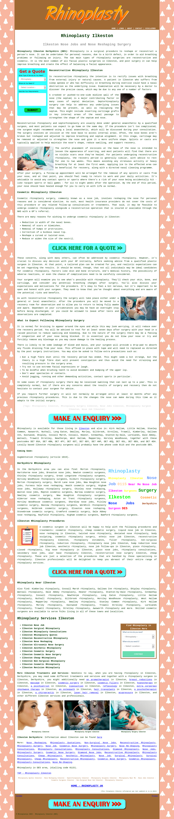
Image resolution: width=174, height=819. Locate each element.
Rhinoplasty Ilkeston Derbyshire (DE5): (42, 51)
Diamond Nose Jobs (89, 752)
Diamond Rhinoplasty (126, 749)
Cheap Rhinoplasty (50, 756)
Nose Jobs (149, 749)
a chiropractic (44, 692)
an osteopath (67, 689)
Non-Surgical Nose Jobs (100, 743)
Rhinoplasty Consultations (55, 749)
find (26, 589)
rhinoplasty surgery (40, 476)
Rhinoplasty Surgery (30, 746)
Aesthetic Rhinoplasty (80, 756)
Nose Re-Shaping (129, 746)
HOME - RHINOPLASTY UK (87, 785)
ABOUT (129, 28)
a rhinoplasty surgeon (139, 676)
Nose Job (51, 746)
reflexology (110, 686)
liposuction (76, 686)
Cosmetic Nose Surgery (74, 746)
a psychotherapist (145, 689)
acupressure (126, 692)
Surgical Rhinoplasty (128, 756)
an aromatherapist (97, 679)
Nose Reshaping (36, 743)
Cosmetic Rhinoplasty (142, 759)
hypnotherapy (145, 683)
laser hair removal (86, 692)
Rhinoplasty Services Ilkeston (45, 618)
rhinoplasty (103, 58)
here (99, 737)
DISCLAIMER (150, 28)
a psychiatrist (40, 686)
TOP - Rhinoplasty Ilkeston (34, 773)
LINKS (121, 28)
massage (35, 683)
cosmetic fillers (108, 683)
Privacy (155, 796)
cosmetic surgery (68, 683)
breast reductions (140, 679)
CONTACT (138, 28)
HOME (114, 28)
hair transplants (104, 689)
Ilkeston (84, 428)
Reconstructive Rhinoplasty (138, 743)
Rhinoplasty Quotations (65, 743)
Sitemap (19, 796)
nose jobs (75, 482)
